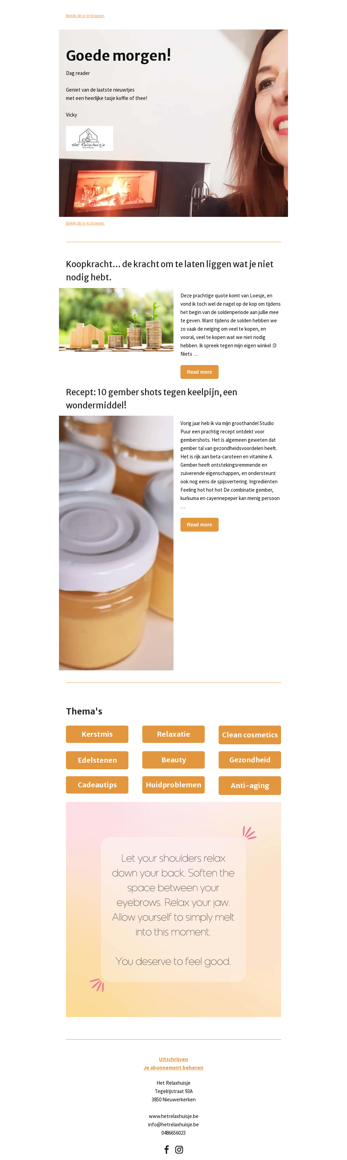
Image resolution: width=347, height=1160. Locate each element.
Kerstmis (97, 734)
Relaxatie (173, 734)
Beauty (173, 759)
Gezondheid (250, 759)
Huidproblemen (173, 784)
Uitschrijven (173, 1059)
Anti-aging (250, 785)
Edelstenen (97, 760)
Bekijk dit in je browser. (85, 16)
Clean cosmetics (250, 734)
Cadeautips (97, 784)
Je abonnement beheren (173, 1067)
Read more (199, 372)
